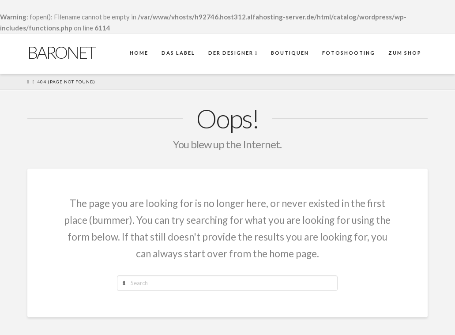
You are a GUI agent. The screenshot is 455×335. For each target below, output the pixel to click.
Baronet (61, 52)
